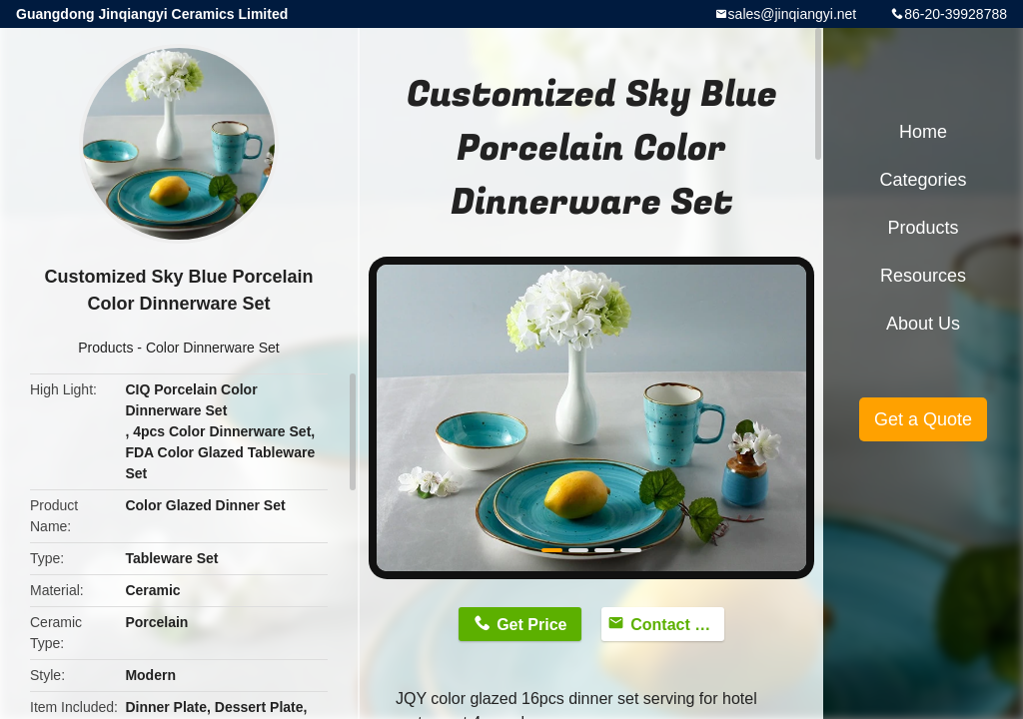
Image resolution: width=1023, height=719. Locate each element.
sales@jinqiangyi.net (792, 14)
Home (923, 132)
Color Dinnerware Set (213, 348)
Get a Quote (923, 419)
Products (105, 348)
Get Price (531, 624)
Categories (922, 180)
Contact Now (677, 624)
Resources (923, 276)
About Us (923, 324)
